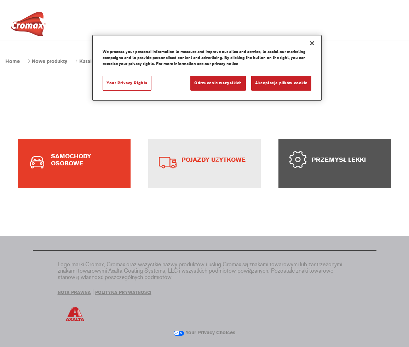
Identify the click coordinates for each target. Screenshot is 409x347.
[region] (207, 68)
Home (12, 61)
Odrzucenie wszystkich (218, 82)
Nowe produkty (49, 61)
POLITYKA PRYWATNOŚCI (123, 292)
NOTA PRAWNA (74, 292)
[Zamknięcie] (312, 43)
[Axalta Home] (28, 26)
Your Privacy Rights (127, 82)
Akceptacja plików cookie (281, 82)
